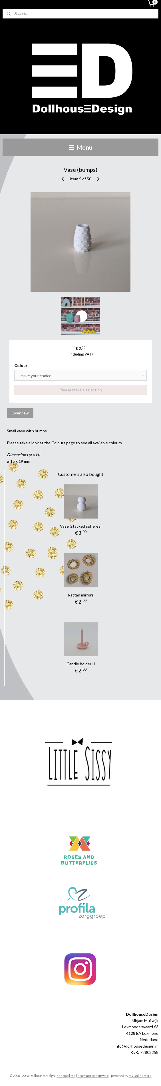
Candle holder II (81, 663)
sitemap (63, 1075)
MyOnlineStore (140, 1075)
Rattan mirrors (81, 594)
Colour (20, 365)
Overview (20, 412)
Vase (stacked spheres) (81, 526)
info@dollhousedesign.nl (136, 1046)
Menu (80, 147)
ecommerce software (93, 1075)
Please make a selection (80, 389)
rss (73, 1075)
